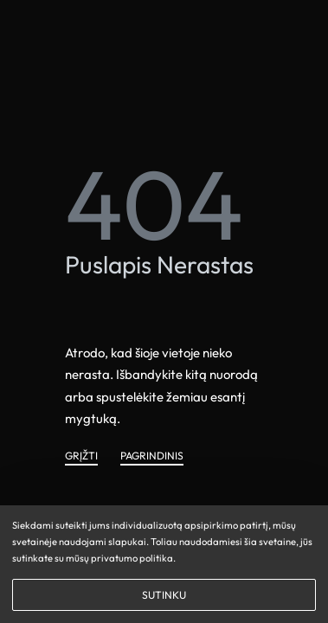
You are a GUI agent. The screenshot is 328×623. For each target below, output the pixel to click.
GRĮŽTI (81, 456)
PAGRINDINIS (151, 456)
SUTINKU (164, 594)
